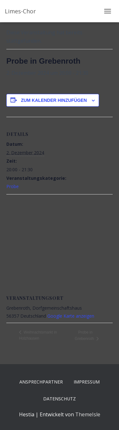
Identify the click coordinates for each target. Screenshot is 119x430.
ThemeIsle (87, 414)
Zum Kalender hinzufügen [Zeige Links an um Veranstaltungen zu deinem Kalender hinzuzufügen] (54, 100)
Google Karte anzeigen (70, 316)
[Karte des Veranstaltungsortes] (59, 240)
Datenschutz (59, 399)
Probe (12, 186)
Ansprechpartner (41, 382)
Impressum (87, 382)
